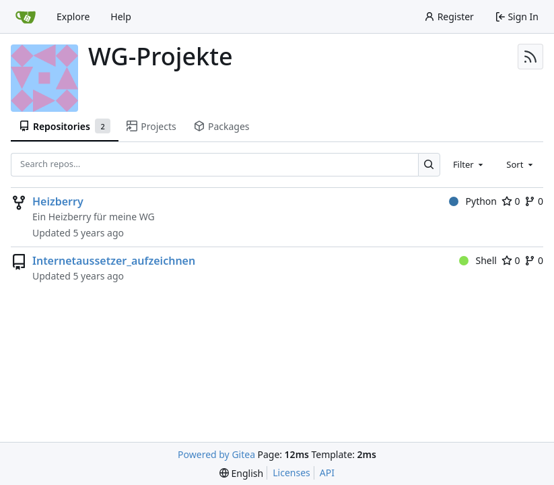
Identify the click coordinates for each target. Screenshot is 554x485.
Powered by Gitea (216, 454)
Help (120, 16)
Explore (73, 16)
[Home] (25, 17)
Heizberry (57, 201)
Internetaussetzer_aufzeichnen (113, 260)
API (327, 472)
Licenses (291, 472)
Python (473, 201)
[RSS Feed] (530, 56)
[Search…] (429, 164)
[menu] (241, 473)
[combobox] (469, 164)
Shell (478, 260)
